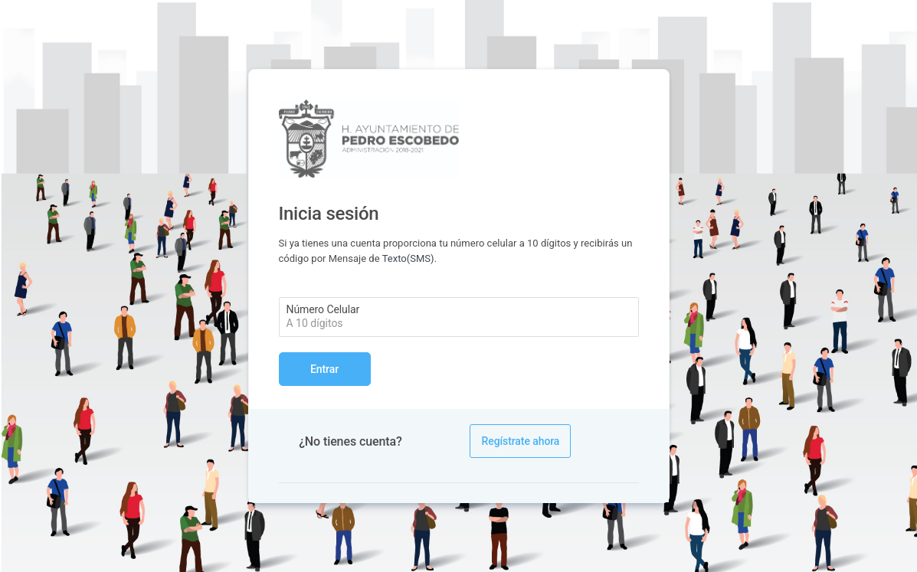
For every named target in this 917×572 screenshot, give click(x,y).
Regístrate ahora (520, 441)
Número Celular (323, 309)
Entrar (324, 369)
